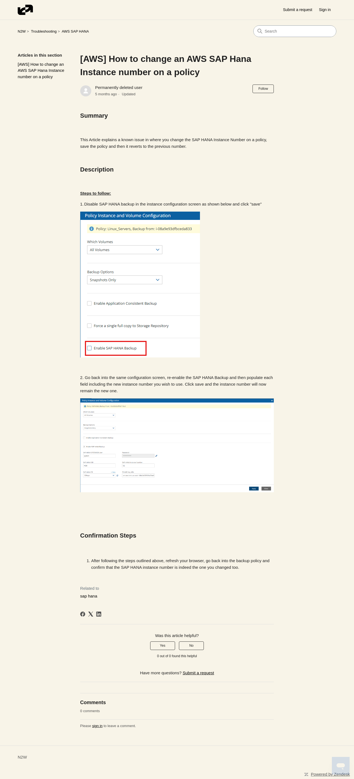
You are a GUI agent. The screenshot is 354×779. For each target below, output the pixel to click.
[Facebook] (82, 614)
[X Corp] (90, 614)
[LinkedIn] (98, 614)
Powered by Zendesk (330, 774)
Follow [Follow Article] (263, 89)
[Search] (295, 31)
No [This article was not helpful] (191, 646)
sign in (97, 726)
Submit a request (297, 9)
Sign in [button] (325, 9)
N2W (22, 31)
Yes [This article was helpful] (162, 646)
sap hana (88, 596)
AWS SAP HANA (75, 31)
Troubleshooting (44, 31)
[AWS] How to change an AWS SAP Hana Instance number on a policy (41, 70)
